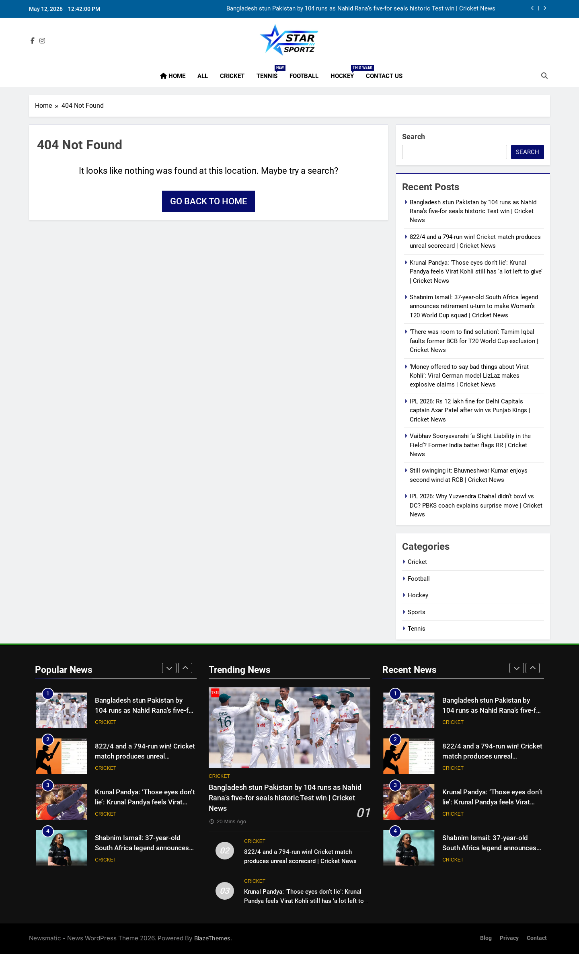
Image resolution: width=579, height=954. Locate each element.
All (202, 76)
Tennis (270, 72)
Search (413, 136)
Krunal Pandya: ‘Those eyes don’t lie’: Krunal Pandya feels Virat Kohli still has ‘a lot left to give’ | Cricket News (476, 271)
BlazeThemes (212, 938)
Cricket (232, 76)
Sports (416, 612)
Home (172, 76)
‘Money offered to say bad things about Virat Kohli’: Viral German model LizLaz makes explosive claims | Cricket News (469, 376)
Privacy (509, 938)
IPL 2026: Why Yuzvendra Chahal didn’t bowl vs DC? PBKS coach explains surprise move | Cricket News (476, 505)
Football (304, 76)
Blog (486, 938)
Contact (537, 938)
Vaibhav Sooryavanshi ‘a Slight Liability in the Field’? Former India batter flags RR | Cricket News (470, 445)
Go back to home (208, 201)
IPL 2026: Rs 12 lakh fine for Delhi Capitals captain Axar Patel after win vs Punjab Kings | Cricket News (470, 410)
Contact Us (384, 76)
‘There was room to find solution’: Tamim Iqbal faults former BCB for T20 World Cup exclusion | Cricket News (474, 341)
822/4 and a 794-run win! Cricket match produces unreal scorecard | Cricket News (145, 756)
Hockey (345, 72)
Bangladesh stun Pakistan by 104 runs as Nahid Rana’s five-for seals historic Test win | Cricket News (360, 9)
